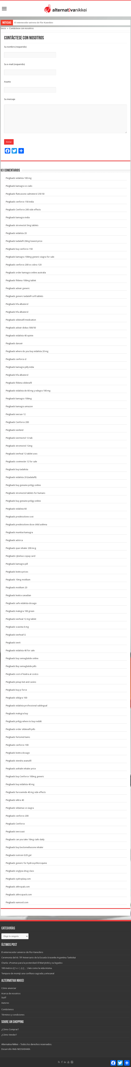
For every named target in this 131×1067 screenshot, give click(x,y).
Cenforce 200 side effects (28, 209)
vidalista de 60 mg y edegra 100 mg (33, 390)
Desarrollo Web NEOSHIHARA (15, 1049)
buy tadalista (22, 469)
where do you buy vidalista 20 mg (32, 351)
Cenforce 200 (22, 422)
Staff (3, 997)
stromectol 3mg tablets (27, 225)
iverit (18, 642)
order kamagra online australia (31, 272)
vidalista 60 (21, 508)
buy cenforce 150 (24, 249)
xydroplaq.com (23, 879)
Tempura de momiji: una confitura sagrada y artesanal (27, 973)
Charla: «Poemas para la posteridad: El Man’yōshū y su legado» (32, 963)
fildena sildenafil (24, 383)
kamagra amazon (24, 406)
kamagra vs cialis (24, 186)
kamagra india (23, 217)
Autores (5, 1003)
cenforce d (21, 359)
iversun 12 (21, 414)
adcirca (19, 540)
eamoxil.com (22, 902)
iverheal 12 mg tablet (26, 619)
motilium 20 (21, 587)
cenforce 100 (22, 745)
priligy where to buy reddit (29, 721)
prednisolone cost (24, 516)
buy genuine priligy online (28, 485)
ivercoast (20, 831)
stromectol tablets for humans (30, 493)
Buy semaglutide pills (26, 666)
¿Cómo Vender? (9, 1034)
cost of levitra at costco (27, 674)
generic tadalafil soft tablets (29, 296)
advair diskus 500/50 (26, 327)
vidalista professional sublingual (31, 705)
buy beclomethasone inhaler (29, 847)
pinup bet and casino (26, 682)
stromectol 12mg (24, 445)
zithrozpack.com (24, 894)
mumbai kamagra (24, 532)
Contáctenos (7, 1009)
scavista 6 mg (22, 627)
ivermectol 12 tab (24, 438)
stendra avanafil (23, 760)
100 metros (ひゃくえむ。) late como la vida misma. (26, 968)
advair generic (23, 288)
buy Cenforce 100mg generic (30, 776)
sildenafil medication (26, 320)
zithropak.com (23, 886)
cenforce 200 (22, 816)
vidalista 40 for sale (25, 650)
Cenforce (20, 823)
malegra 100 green (25, 611)
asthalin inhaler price (26, 768)
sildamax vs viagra (25, 808)
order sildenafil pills (25, 729)
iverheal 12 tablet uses (26, 453)
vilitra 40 (20, 800)
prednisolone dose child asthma (31, 524)
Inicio (3, 28)
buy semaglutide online (27, 658)
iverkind (19, 430)
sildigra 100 (21, 697)
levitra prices (22, 571)
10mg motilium (23, 579)
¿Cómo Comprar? (10, 1029)
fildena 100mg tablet (26, 280)
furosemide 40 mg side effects (31, 792)
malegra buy (22, 713)
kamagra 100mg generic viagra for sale (35, 257)
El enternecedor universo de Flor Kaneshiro (33, 22)
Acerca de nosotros (10, 993)
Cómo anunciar (8, 988)
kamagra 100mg (24, 398)
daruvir (19, 343)
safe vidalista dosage (26, 603)
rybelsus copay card (25, 556)
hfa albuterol (22, 304)
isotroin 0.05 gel (23, 855)
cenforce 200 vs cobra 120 (28, 264)
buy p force (21, 690)
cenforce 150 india (25, 201)
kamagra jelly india (25, 367)
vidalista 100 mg (24, 178)
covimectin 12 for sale (26, 461)
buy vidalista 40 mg (25, 784)
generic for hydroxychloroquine (31, 863)
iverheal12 (21, 634)
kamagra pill (22, 564)
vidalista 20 (21, 233)
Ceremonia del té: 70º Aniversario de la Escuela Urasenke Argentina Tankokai (38, 957)
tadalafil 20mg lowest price (29, 241)
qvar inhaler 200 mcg (26, 548)
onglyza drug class (25, 871)
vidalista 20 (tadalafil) (26, 477)
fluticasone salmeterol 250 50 (30, 194)
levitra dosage (23, 753)
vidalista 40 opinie (24, 335)
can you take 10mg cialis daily (30, 839)
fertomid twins (23, 737)
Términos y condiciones (12, 1014)
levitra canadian (23, 595)
